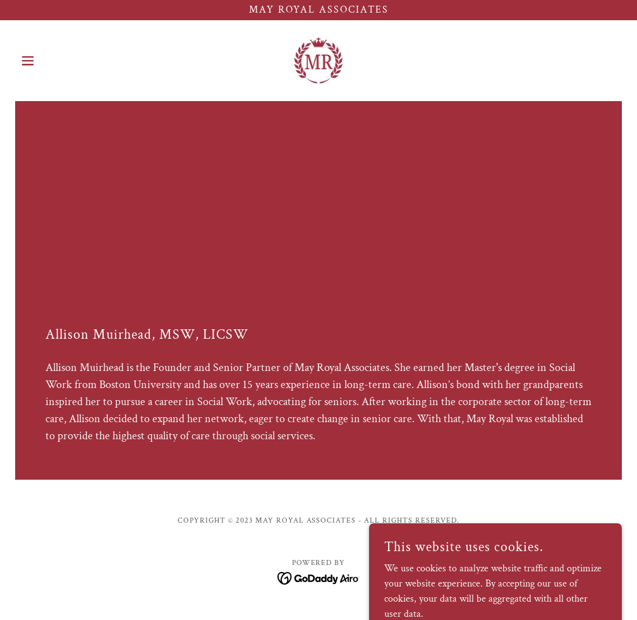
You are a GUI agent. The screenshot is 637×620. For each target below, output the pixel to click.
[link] (318, 60)
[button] (60, 60)
